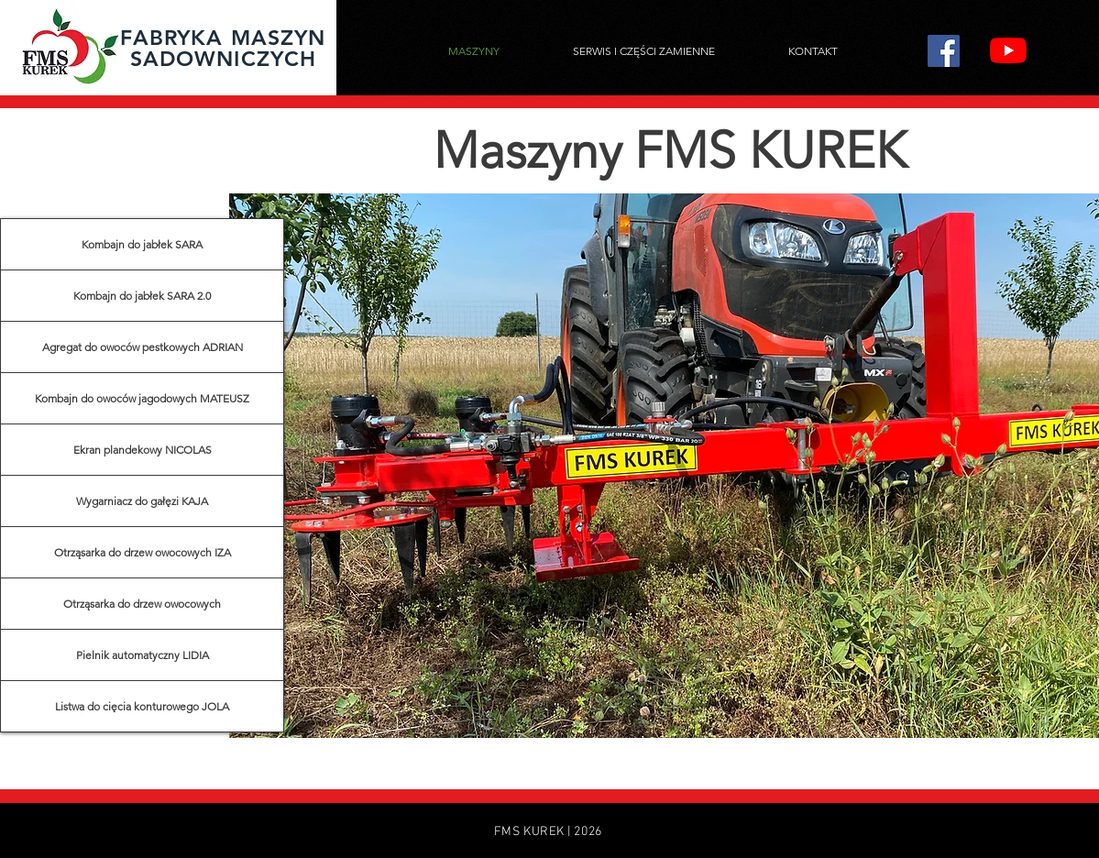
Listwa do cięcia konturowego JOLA (142, 706)
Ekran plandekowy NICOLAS (142, 449)
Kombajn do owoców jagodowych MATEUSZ (142, 398)
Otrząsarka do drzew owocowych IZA (142, 552)
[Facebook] (944, 51)
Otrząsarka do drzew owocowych (142, 603)
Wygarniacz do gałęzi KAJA (142, 501)
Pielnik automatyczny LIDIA (142, 655)
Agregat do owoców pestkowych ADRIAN (142, 347)
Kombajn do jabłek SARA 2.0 (142, 295)
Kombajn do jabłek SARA (142, 244)
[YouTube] (1008, 50)
